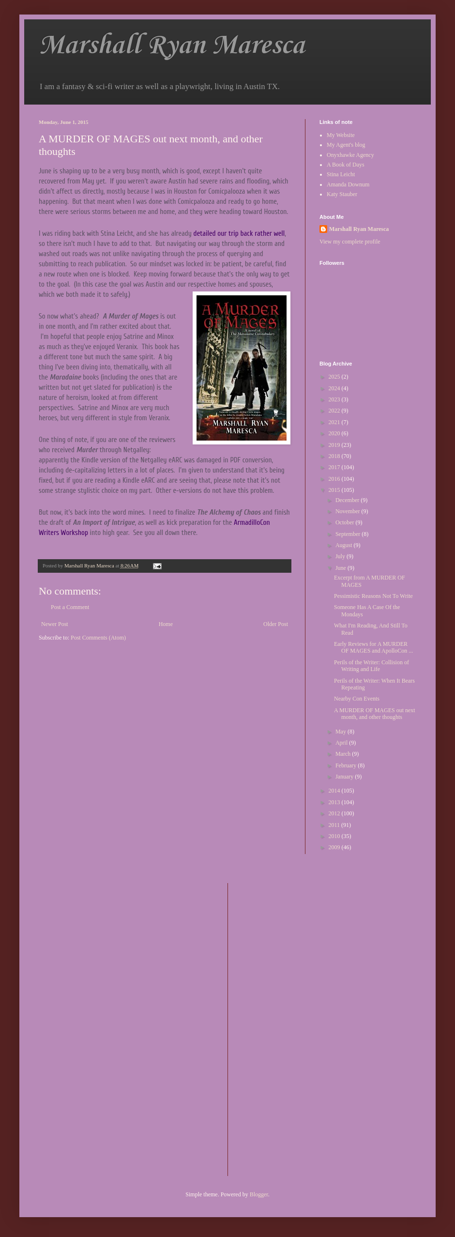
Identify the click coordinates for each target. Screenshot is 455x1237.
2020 (335, 433)
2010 (335, 836)
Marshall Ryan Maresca (171, 45)
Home (166, 624)
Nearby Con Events (356, 698)
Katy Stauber (342, 194)
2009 (335, 847)
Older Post (275, 624)
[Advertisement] (274, 1028)
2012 (335, 813)
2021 (335, 422)
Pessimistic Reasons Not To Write (373, 596)
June (341, 568)
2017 (335, 467)
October (345, 522)
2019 (335, 445)
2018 (335, 456)
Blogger (259, 1194)
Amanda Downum (348, 184)
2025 (335, 376)
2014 (335, 790)
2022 (335, 410)
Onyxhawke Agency (350, 155)
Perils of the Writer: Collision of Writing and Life (371, 665)
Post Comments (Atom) (98, 637)
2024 (335, 388)
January (345, 776)
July (341, 556)
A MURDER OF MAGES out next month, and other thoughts (374, 713)
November (348, 511)
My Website (341, 135)
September (348, 534)
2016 (335, 478)
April (342, 742)
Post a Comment (70, 607)
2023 (335, 399)
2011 (335, 825)
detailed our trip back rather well (239, 233)
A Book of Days (345, 164)
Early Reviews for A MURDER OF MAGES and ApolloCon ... (373, 647)
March (343, 753)
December (348, 500)
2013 (335, 802)
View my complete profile (349, 241)
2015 (335, 490)
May (341, 731)
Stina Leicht (341, 174)
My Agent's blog (346, 144)
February (346, 765)
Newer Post (54, 624)
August (344, 545)
